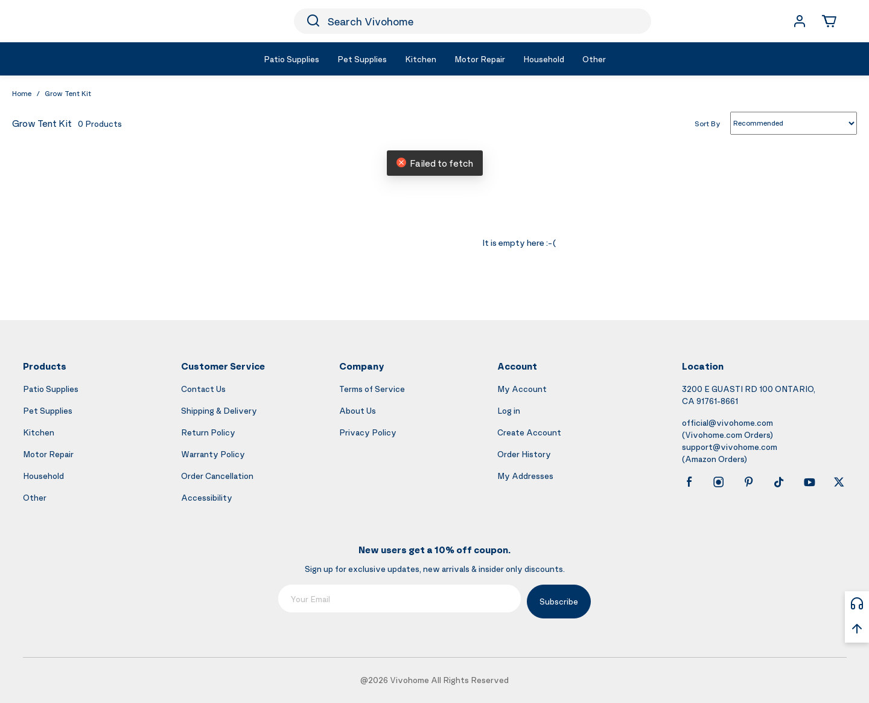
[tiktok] (779, 482)
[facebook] (689, 482)
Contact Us (203, 389)
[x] (839, 482)
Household (43, 475)
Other (34, 497)
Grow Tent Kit (68, 93)
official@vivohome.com (727, 422)
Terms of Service (372, 389)
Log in (508, 410)
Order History (524, 454)
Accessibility (206, 497)
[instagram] (718, 482)
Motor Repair (48, 454)
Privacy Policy (367, 432)
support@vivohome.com (729, 446)
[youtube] (809, 482)
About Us (357, 410)
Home (21, 93)
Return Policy (208, 432)
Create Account (529, 432)
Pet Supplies (47, 410)
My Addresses (525, 475)
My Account (522, 389)
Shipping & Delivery (219, 410)
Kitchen (38, 432)
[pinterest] (749, 482)
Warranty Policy (213, 454)
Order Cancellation (217, 475)
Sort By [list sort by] (708, 122)
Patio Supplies (50, 389)
